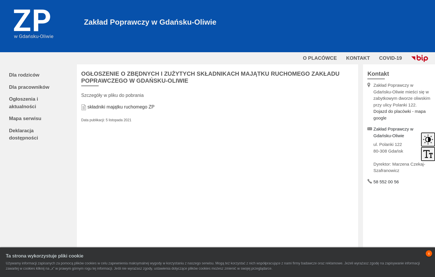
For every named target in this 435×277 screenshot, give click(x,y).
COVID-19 (390, 58)
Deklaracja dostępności (23, 134)
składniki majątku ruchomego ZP (120, 106)
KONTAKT (358, 58)
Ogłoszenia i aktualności (23, 102)
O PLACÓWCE (320, 58)
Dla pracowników (29, 87)
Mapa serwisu (25, 118)
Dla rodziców (24, 75)
